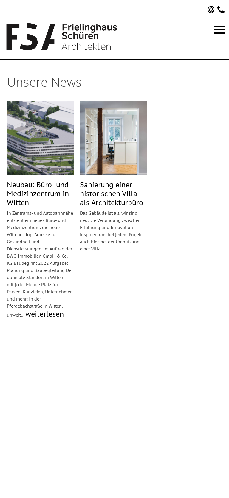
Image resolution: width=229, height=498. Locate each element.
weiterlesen (44, 314)
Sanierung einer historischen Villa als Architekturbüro (111, 193)
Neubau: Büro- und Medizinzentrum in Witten (38, 193)
